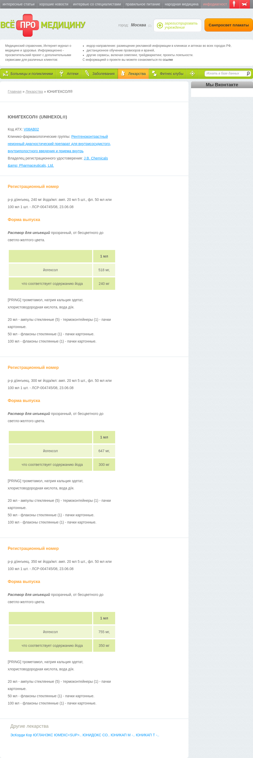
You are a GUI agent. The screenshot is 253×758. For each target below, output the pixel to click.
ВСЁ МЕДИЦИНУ (42, 25)
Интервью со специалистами (97, 4)
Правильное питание (142, 4)
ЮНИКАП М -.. (123, 735)
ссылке (168, 60)
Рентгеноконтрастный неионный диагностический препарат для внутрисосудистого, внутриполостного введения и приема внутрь (59, 143)
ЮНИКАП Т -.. (147, 735)
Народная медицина (181, 4)
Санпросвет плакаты (229, 25)
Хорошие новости (53, 4)
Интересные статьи (19, 4)
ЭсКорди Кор (21, 735)
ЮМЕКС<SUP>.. (68, 735)
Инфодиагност (215, 4)
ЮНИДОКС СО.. (97, 735)
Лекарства (34, 91)
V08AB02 (31, 129)
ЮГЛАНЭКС (43, 735)
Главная (14, 91)
